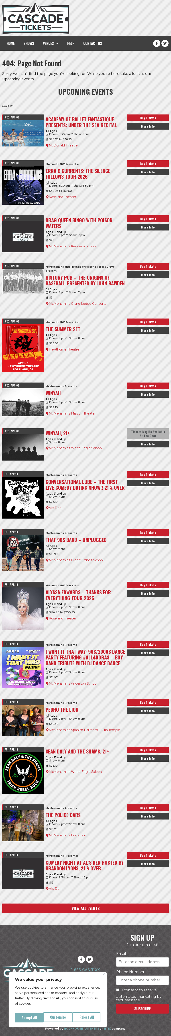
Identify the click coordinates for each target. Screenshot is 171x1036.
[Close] (104, 977)
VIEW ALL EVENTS (86, 908)
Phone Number (130, 972)
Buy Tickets (148, 117)
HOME (11, 43)
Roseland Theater (62, 197)
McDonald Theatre (63, 145)
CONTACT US (92, 43)
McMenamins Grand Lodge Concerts (77, 304)
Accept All (87, 1017)
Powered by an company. (85, 1028)
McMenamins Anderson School (73, 683)
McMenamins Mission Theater (72, 413)
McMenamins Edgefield (67, 835)
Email (121, 954)
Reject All (58, 1017)
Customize (29, 1017)
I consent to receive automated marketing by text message (138, 995)
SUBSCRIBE (142, 1008)
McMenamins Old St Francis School (76, 560)
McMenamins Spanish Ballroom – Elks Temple (84, 730)
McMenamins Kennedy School (72, 246)
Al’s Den (55, 508)
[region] (58, 1001)
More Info (148, 126)
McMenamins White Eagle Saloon (75, 448)
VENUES (50, 43)
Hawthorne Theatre (64, 349)
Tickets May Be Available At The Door (148, 433)
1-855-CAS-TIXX (85, 970)
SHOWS (29, 43)
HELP (70, 43)
